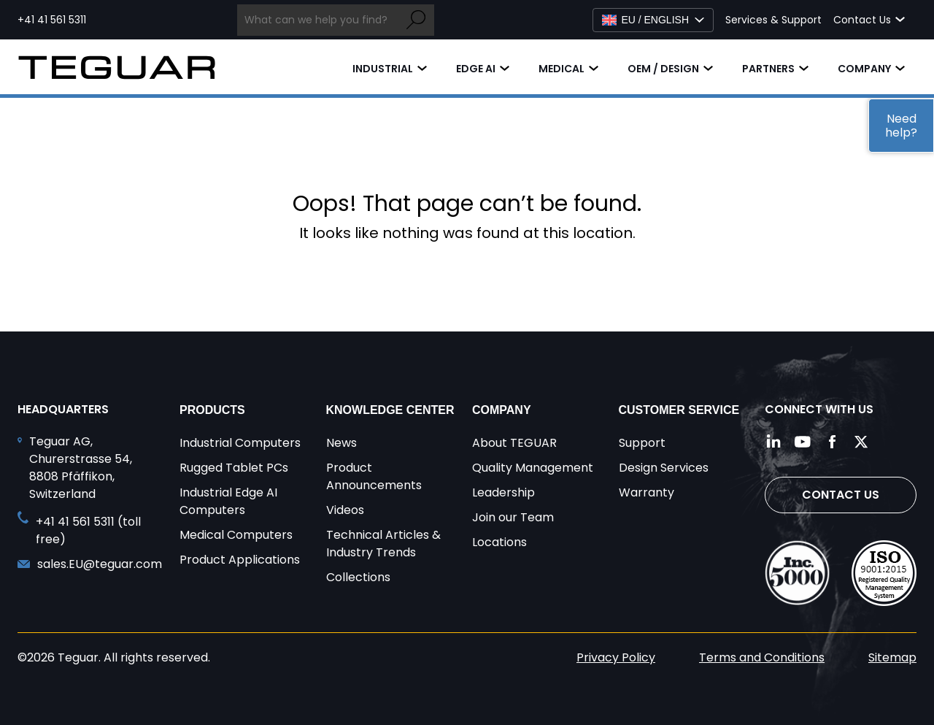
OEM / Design (663, 68)
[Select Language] (653, 20)
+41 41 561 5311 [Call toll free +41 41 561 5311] (52, 20)
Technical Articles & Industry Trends (383, 543)
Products (212, 410)
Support (642, 442)
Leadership (503, 492)
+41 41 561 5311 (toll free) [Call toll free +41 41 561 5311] (88, 530)
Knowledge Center (390, 410)
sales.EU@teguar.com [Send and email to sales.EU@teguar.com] (99, 564)
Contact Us (840, 494)
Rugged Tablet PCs (234, 467)
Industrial (382, 68)
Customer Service (679, 410)
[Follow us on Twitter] (861, 441)
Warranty (646, 492)
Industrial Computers (240, 442)
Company (864, 68)
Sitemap (892, 657)
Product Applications (240, 559)
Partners (768, 68)
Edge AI (475, 68)
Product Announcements (374, 476)
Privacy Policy (615, 657)
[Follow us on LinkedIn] (773, 441)
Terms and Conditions (762, 657)
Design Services (664, 467)
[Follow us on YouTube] (802, 441)
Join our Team (513, 517)
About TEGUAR (514, 442)
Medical (561, 68)
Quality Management (532, 467)
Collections (358, 577)
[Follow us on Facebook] (832, 441)
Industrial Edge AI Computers (228, 501)
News (341, 442)
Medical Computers (236, 534)
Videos (345, 510)
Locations (499, 542)
